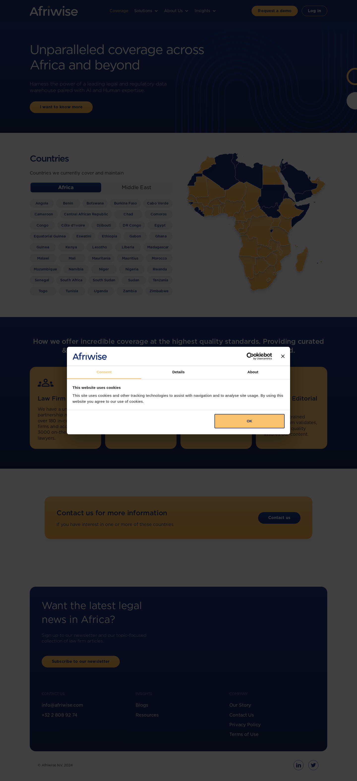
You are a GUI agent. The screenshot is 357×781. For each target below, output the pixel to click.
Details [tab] (178, 372)
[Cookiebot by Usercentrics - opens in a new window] (250, 356)
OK (249, 421)
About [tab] (252, 372)
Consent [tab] (104, 372)
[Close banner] (283, 356)
